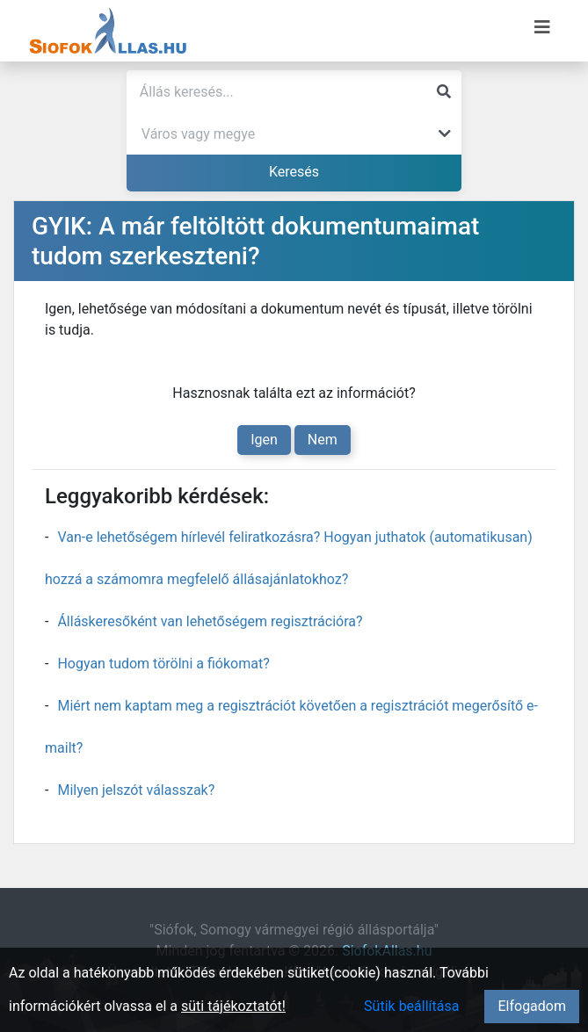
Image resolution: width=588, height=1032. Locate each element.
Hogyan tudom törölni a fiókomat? (163, 663)
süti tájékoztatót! (233, 1006)
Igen (264, 439)
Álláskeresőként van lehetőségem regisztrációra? (209, 621)
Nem (323, 439)
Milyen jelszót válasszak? (135, 790)
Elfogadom (531, 1006)
